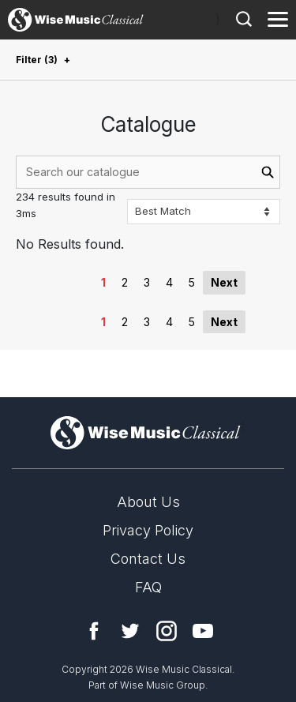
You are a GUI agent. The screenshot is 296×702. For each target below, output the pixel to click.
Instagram (166, 631)
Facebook (94, 631)
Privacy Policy (148, 530)
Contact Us (148, 558)
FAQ (148, 587)
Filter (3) (37, 60)
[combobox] (148, 172)
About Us (148, 502)
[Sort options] (203, 211)
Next (224, 282)
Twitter (130, 631)
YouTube (203, 631)
